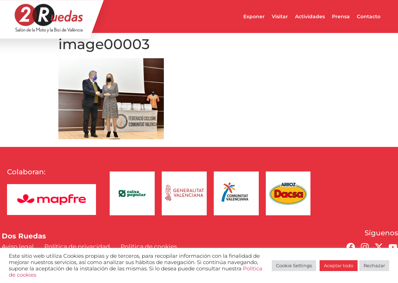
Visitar (280, 16)
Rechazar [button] (374, 265)
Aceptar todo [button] (338, 265)
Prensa (341, 16)
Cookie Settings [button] (294, 265)
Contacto (368, 16)
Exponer (254, 16)
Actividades (310, 16)
